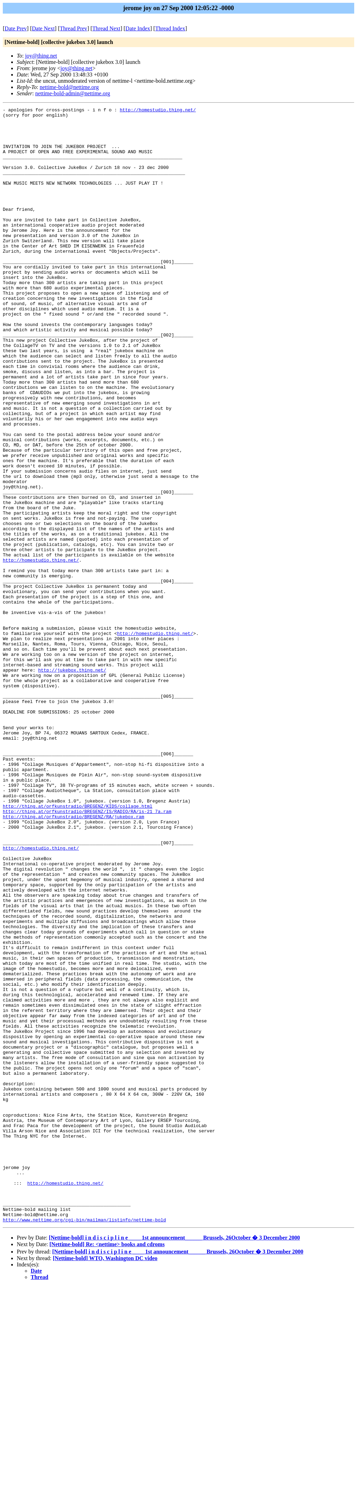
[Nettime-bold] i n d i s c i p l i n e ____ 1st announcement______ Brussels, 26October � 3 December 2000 (174, 1461)
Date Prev (16, 28)
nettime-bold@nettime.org (69, 87)
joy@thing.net (41, 56)
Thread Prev (73, 28)
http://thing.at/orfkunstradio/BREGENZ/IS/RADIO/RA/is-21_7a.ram (87, 952)
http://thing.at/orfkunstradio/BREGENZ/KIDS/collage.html (77, 946)
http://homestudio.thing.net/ (158, 111)
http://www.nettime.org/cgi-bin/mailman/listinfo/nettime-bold (84, 1443)
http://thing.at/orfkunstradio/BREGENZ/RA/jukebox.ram (73, 959)
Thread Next (106, 28)
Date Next (43, 28)
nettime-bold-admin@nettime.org (72, 93)
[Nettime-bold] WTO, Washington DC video (105, 1481)
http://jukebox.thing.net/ (72, 783)
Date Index (138, 28)
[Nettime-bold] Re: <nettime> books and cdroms (107, 1467)
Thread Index (170, 28)
